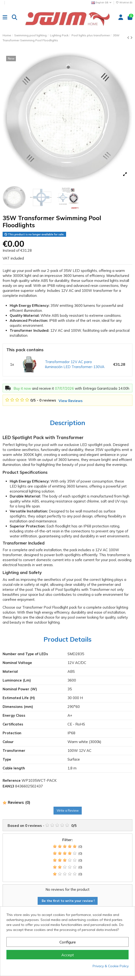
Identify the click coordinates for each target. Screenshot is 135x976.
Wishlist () (124, 2)
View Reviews (70, 400)
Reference (12, 780)
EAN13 (8, 786)
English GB (101, 2)
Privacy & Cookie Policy (111, 966)
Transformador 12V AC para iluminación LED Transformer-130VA (74, 364)
